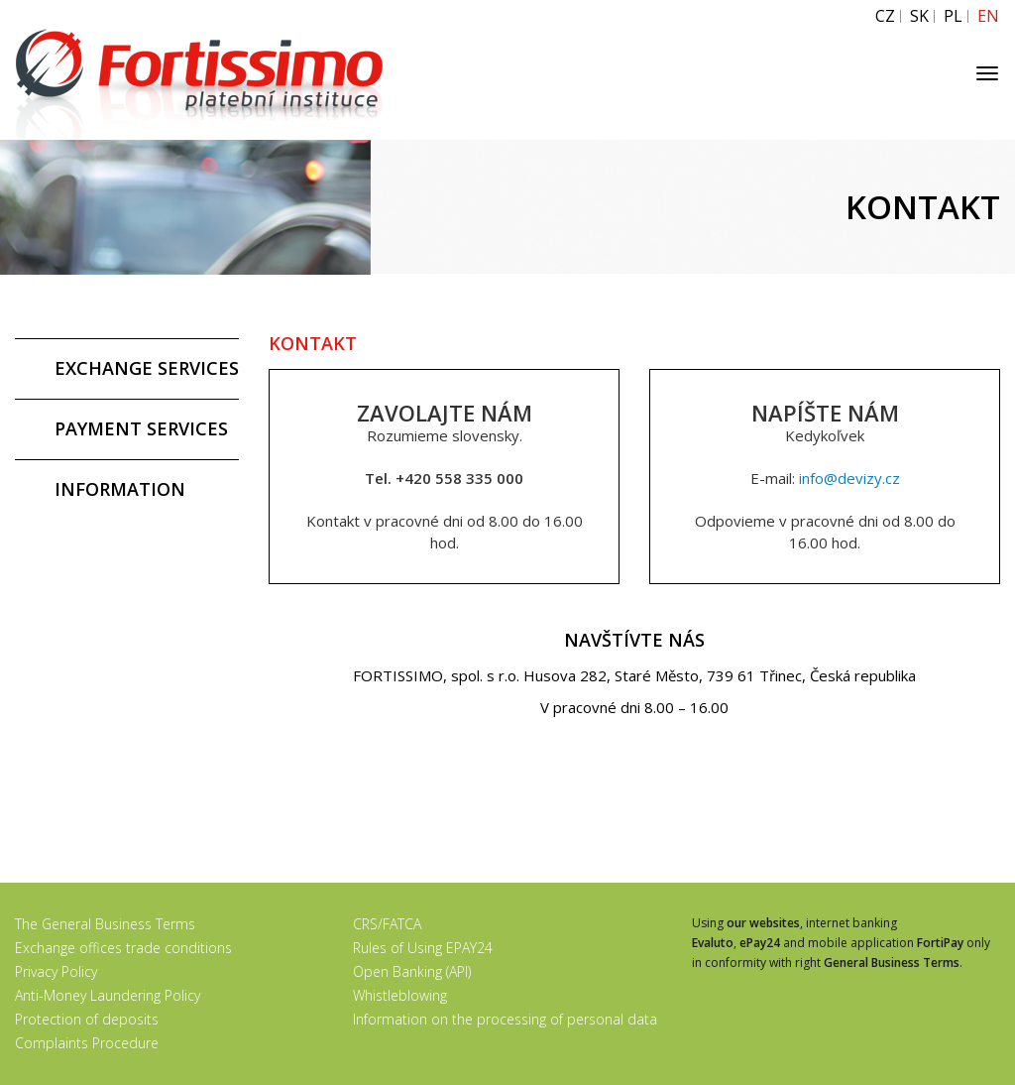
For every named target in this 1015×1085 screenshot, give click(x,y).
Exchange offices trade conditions (123, 947)
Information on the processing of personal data (505, 1019)
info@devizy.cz (849, 478)
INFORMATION (120, 489)
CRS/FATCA (387, 923)
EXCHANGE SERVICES (147, 368)
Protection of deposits (87, 1019)
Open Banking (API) (412, 971)
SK (919, 16)
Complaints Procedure (87, 1042)
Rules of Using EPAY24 (423, 947)
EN (988, 16)
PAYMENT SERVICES (141, 428)
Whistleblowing (400, 995)
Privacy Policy (56, 971)
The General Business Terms (105, 923)
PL (953, 16)
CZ (885, 16)
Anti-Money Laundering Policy (107, 995)
